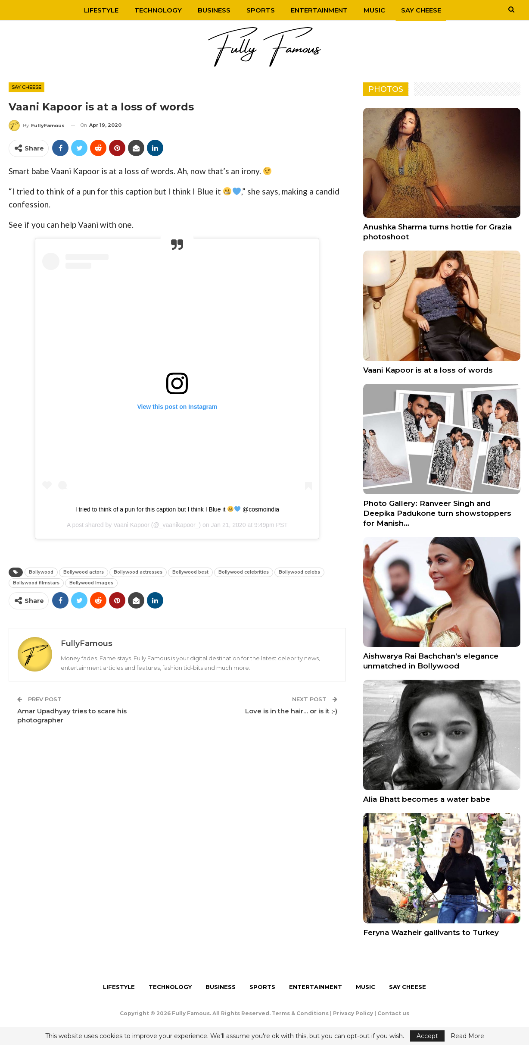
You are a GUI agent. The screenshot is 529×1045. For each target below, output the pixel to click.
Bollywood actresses (138, 572)
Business (214, 10)
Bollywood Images (91, 583)
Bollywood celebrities (243, 572)
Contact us (393, 1013)
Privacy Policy (353, 1013)
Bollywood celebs (299, 572)
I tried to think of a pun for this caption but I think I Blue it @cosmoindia (177, 509)
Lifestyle (101, 10)
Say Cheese (421, 10)
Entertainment (319, 10)
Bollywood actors (83, 572)
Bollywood (41, 572)
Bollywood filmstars (36, 583)
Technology (158, 10)
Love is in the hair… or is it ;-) (291, 711)
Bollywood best (190, 572)
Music (374, 10)
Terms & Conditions (300, 1013)
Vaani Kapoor (131, 524)
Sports (260, 10)
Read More (467, 1036)
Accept (427, 1036)
